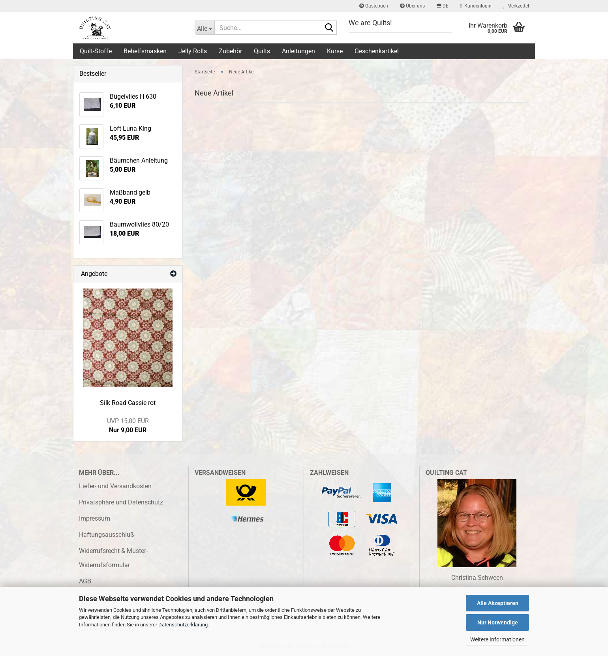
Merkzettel (516, 6)
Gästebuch (373, 6)
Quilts (262, 51)
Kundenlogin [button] (476, 6)
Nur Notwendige (497, 622)
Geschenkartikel (377, 51)
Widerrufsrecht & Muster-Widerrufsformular (113, 558)
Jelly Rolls (192, 51)
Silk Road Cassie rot (128, 403)
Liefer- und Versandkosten (115, 486)
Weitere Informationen (497, 639)
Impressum (94, 518)
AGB (85, 581)
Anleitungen (298, 51)
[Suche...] (204, 28)
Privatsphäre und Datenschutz (121, 502)
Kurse (335, 51)
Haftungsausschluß (106, 534)
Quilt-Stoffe (96, 51)
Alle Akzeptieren (497, 603)
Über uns (412, 6)
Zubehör (230, 51)
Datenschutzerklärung (183, 625)
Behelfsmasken (145, 51)
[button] (442, 6)
